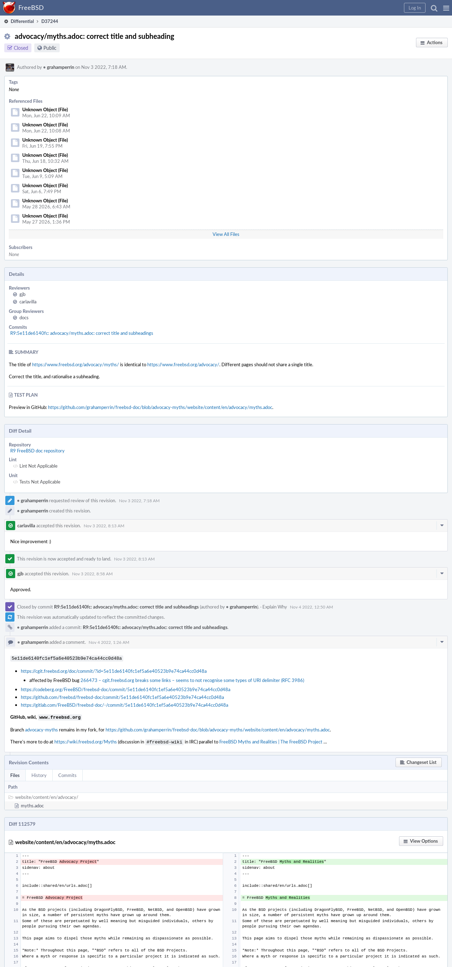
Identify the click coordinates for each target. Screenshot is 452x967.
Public (49, 48)
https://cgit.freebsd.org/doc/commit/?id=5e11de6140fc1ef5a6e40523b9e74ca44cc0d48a (114, 670)
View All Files (226, 234)
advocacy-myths (41, 728)
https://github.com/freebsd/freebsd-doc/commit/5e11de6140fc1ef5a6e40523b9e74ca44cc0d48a (122, 696)
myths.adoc (32, 803)
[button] (446, 8)
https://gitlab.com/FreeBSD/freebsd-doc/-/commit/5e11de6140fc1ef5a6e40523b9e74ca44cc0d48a (124, 704)
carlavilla (27, 301)
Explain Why (274, 607)
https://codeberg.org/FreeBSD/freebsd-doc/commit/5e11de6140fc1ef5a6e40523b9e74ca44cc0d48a (125, 689)
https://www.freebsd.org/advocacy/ (183, 364)
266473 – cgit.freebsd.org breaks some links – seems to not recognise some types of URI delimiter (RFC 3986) (192, 679)
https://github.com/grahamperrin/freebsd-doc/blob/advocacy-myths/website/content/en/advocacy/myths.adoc (160, 407)
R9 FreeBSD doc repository (37, 450)
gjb (22, 294)
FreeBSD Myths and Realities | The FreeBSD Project (270, 740)
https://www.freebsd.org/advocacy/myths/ (75, 364)
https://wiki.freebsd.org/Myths (85, 740)
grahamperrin (58, 67)
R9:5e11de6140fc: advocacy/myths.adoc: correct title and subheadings (81, 333)
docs (24, 317)
